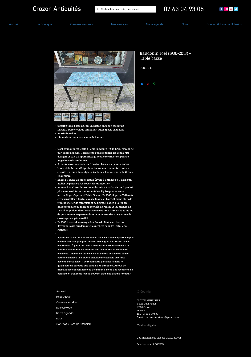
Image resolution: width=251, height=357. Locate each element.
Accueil (60, 291)
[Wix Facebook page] (221, 9)
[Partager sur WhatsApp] (154, 84)
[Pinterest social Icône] (231, 9)
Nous (59, 318)
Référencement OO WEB (150, 344)
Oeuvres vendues (67, 302)
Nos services (64, 307)
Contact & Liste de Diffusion (73, 324)
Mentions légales (146, 325)
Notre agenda (64, 313)
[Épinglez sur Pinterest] (148, 84)
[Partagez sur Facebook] (142, 84)
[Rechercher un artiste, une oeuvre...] (125, 9)
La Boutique (63, 297)
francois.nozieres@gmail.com (162, 317)
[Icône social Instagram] (226, 9)
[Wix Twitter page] (236, 9)
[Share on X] (160, 84)
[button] (44, 24)
